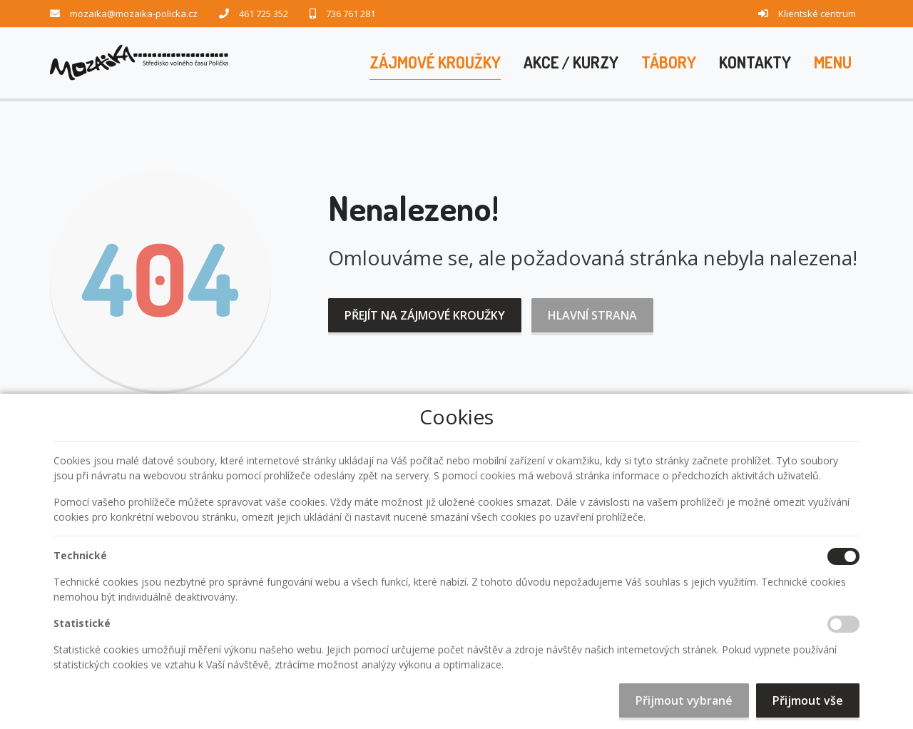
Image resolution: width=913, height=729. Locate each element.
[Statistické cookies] (843, 624)
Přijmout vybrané (684, 700)
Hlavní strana (592, 315)
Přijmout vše (807, 700)
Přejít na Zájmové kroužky (425, 315)
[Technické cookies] (843, 556)
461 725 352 (263, 13)
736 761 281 (350, 13)
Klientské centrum (817, 13)
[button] (832, 62)
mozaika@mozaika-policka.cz (134, 13)
